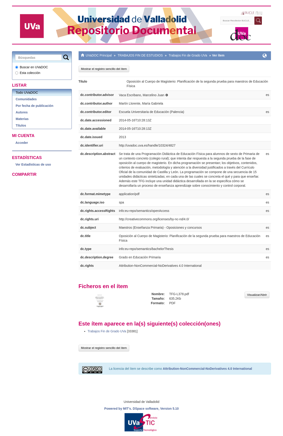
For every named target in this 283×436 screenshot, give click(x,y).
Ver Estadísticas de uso (33, 164)
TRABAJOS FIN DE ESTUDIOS (140, 55)
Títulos (21, 125)
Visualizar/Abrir (257, 294)
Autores (22, 112)
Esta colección (27, 73)
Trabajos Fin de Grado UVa (188, 55)
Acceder (21, 143)
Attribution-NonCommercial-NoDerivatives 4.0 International (207, 368)
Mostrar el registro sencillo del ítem (104, 69)
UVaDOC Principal (99, 55)
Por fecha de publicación (34, 106)
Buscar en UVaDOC (31, 67)
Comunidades (26, 99)
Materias (22, 119)
